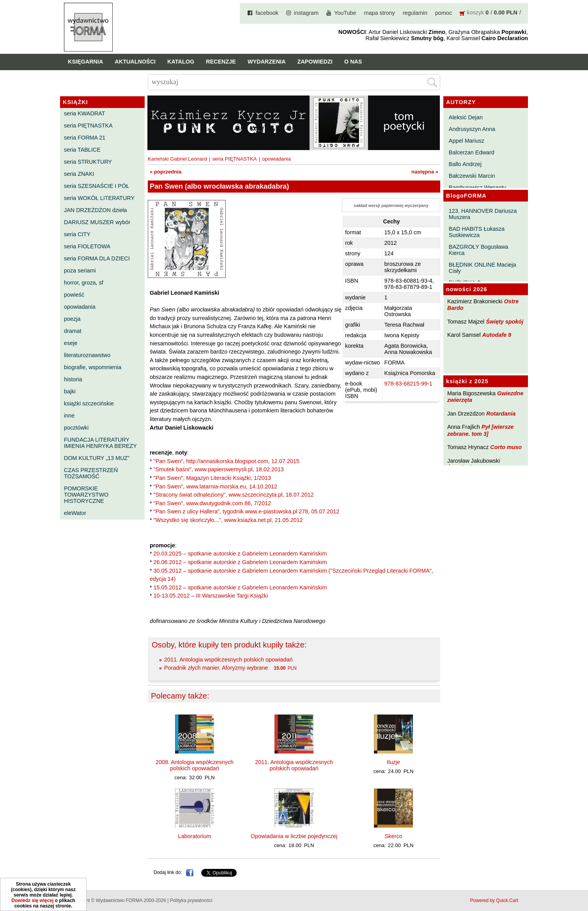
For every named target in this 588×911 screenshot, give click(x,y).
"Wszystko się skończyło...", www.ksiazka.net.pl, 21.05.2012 (228, 520)
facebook (266, 13)
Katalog (180, 61)
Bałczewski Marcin (472, 176)
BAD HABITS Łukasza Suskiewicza (477, 232)
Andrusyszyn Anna (472, 129)
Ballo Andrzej (465, 164)
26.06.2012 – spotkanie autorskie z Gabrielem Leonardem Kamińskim (240, 562)
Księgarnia (85, 61)
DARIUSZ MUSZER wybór (97, 222)
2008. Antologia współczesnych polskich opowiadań (195, 765)
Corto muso (506, 447)
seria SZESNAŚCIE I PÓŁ (96, 186)
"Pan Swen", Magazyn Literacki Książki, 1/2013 (212, 478)
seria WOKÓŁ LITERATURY (99, 198)
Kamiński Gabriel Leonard (177, 159)
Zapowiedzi (314, 61)
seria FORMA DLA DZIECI (97, 258)
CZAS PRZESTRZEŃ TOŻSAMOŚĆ (91, 473)
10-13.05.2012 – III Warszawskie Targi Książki (211, 596)
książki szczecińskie (89, 403)
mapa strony (379, 13)
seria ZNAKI (79, 174)
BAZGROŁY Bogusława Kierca (478, 250)
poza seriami (80, 270)
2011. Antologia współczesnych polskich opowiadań (228, 659)
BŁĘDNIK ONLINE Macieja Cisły (482, 268)
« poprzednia (165, 172)
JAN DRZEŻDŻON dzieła (95, 210)
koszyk (475, 12)
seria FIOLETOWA (87, 246)
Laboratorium (194, 836)
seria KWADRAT (84, 113)
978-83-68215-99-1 (408, 383)
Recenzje (221, 61)
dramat (72, 331)
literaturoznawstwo (87, 355)
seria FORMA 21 (84, 137)
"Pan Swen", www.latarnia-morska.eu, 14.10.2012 (215, 486)
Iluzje (393, 762)
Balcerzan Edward (471, 152)
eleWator (75, 513)
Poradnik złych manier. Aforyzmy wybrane (216, 668)
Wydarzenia (267, 61)
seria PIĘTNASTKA (88, 125)
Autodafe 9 (496, 335)
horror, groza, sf (83, 282)
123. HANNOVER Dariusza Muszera (483, 214)
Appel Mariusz (466, 141)
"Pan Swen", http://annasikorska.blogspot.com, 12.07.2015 (226, 461)
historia (73, 379)
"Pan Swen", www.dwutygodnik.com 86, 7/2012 (212, 503)
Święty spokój (504, 321)
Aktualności (135, 61)
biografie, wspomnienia (92, 367)
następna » (424, 172)
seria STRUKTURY (88, 162)
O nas (353, 61)
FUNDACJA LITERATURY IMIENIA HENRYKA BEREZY (100, 443)
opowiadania (80, 307)
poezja (72, 319)
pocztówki (76, 428)
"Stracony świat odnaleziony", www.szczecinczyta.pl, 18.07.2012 (234, 495)
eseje (70, 343)
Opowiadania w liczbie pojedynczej (294, 836)
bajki (70, 391)
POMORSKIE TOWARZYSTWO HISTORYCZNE (86, 494)
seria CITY (77, 234)
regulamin (415, 13)
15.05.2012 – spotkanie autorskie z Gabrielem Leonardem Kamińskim (240, 587)
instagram (306, 13)
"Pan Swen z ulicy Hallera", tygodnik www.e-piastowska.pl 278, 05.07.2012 (247, 511)
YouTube (345, 13)
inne (69, 415)
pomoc (443, 13)
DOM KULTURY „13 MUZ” (96, 458)
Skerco (393, 836)
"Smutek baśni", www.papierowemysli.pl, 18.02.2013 (219, 469)
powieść (74, 295)
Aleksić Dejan (466, 117)
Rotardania (500, 413)
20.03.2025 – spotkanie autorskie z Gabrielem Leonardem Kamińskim (240, 553)
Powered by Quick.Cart (494, 900)
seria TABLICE (82, 150)
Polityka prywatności (191, 900)
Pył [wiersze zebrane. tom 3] (480, 430)
